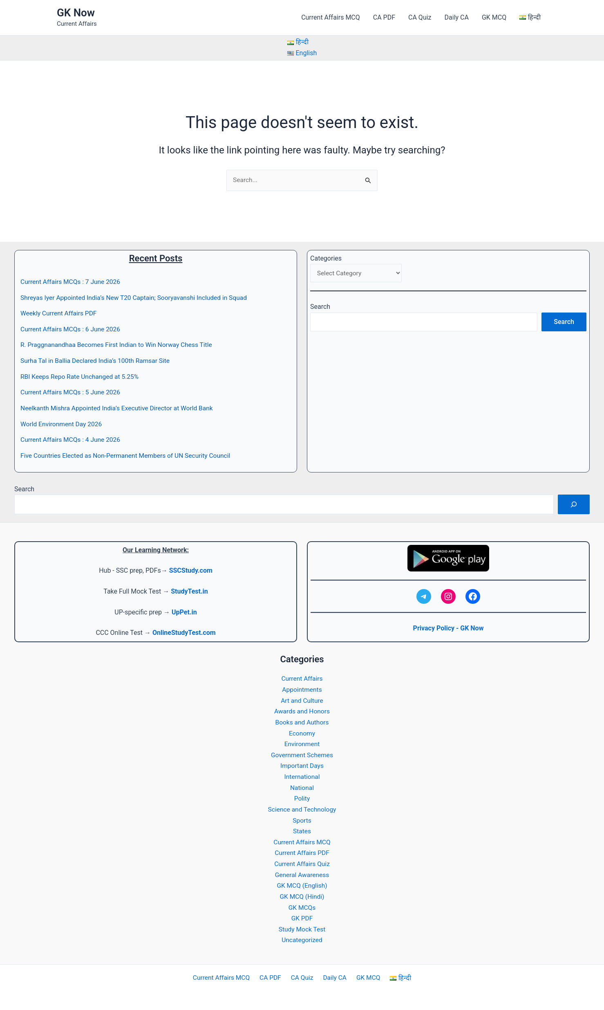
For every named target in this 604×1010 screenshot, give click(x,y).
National (302, 785)
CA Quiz (419, 17)
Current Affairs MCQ (330, 17)
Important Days (302, 764)
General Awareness (302, 872)
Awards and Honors (302, 710)
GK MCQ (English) (302, 882)
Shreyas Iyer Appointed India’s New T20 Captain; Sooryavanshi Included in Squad (137, 297)
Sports (302, 818)
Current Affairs (302, 677)
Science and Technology (302, 807)
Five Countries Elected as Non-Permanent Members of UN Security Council (128, 455)
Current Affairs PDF (302, 850)
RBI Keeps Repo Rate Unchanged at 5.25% (81, 376)
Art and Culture (302, 699)
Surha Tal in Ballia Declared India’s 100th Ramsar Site (97, 360)
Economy (302, 731)
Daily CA (457, 17)
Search (320, 308)
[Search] (574, 503)
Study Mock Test (302, 925)
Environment (302, 742)
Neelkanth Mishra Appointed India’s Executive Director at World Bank (119, 408)
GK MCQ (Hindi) (302, 893)
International (302, 774)
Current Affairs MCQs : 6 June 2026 (71, 329)
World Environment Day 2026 (62, 423)
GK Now (76, 13)
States (302, 828)
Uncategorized (302, 936)
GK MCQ (494, 17)
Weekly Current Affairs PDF (59, 313)
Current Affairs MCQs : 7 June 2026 (71, 282)
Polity (302, 796)
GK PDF (302, 915)
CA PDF (384, 17)
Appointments (302, 688)
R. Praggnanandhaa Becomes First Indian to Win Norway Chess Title (119, 345)
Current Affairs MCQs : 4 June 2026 (71, 439)
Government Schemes (302, 753)
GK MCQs (302, 904)
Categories (326, 258)
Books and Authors (301, 720)
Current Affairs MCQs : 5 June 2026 (71, 392)
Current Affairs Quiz (302, 861)
